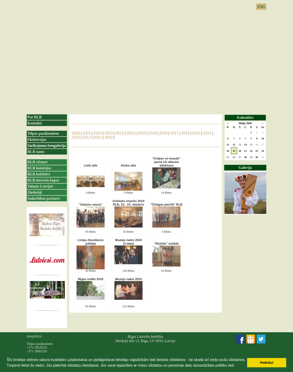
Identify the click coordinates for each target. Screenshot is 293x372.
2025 (87, 133)
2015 (196, 133)
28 (245, 157)
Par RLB (34, 117)
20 (239, 150)
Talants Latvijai (40, 186)
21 (245, 150)
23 (257, 150)
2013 (76, 137)
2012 (87, 137)
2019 (152, 133)
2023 (108, 133)
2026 (76, 133)
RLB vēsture (37, 162)
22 (251, 150)
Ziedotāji (34, 192)
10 (262, 138)
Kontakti (34, 123)
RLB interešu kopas (43, 180)
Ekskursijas (36, 139)
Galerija (245, 168)
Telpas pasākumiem (43, 133)
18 (228, 150)
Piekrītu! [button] (267, 363)
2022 (119, 133)
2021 (130, 133)
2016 (185, 133)
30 (257, 157)
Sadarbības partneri (43, 198)
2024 (98, 133)
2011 (98, 137)
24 (262, 150)
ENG (261, 7)
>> (263, 123)
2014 (207, 133)
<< (228, 123)
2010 (108, 137)
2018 (163, 133)
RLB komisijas (39, 168)
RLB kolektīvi (38, 174)
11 (228, 144)
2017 (174, 133)
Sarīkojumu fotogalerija (46, 146)
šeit (231, 365)
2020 (141, 133)
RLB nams (35, 152)
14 (245, 144)
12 (234, 144)
